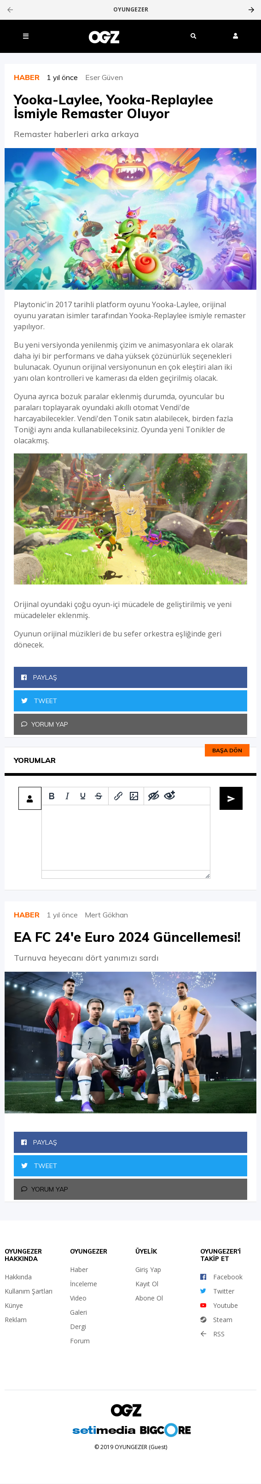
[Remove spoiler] (169, 796)
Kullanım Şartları (28, 1291)
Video (78, 1298)
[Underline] (83, 796)
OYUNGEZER (130, 9)
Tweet (39, 701)
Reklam (16, 1319)
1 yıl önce (65, 77)
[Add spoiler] (154, 796)
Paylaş (39, 677)
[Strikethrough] (98, 796)
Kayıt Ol (146, 1283)
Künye (14, 1305)
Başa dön (227, 750)
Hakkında (18, 1276)
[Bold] (51, 796)
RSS (212, 1333)
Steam (216, 1319)
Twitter (217, 1291)
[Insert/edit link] (118, 796)
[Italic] (67, 796)
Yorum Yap (44, 724)
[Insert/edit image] (134, 796)
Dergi (78, 1326)
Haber (79, 1269)
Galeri (78, 1312)
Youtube (219, 1305)
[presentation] (10, 9)
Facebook (221, 1276)
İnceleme (83, 1283)
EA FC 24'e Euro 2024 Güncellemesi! (127, 937)
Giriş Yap (148, 1269)
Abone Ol (149, 1298)
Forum (80, 1340)
